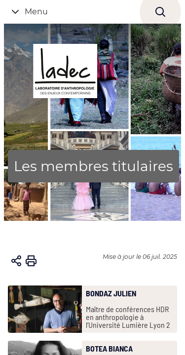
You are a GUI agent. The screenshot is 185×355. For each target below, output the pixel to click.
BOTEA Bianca (109, 349)
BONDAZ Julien (111, 293)
